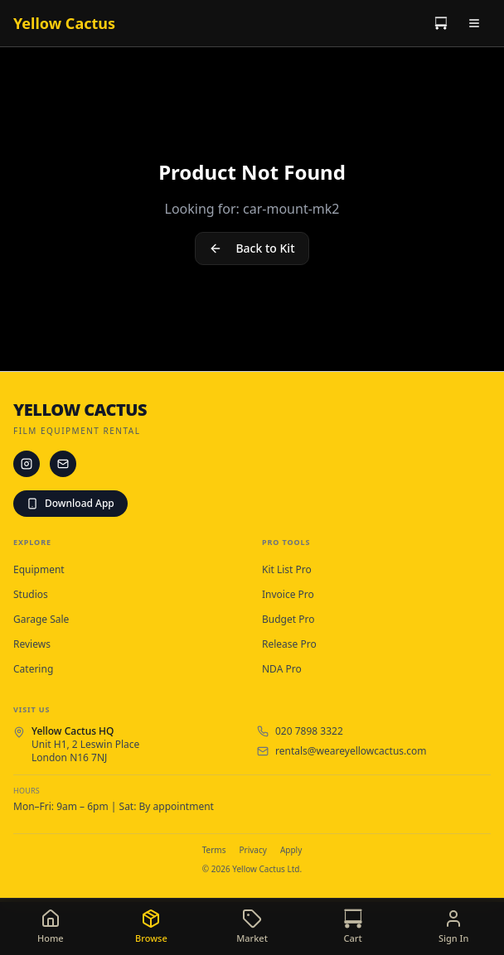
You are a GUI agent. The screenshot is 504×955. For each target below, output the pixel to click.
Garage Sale (41, 619)
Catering (33, 669)
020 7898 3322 (309, 731)
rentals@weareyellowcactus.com (351, 751)
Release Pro (289, 644)
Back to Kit (251, 248)
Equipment (39, 569)
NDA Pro (282, 669)
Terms (214, 850)
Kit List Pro (287, 569)
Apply (291, 850)
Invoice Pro (288, 594)
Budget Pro (288, 619)
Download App (70, 503)
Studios (30, 594)
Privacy (253, 850)
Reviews (32, 644)
